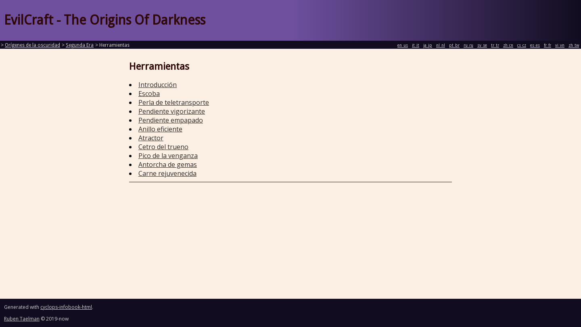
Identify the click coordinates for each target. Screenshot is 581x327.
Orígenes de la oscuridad (32, 45)
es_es (535, 45)
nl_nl (440, 45)
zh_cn (508, 45)
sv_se (482, 45)
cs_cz (521, 45)
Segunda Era (80, 45)
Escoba (149, 93)
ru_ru (468, 45)
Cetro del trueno (163, 146)
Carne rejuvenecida (167, 173)
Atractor (150, 137)
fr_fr (547, 45)
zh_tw (573, 45)
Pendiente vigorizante (171, 111)
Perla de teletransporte (173, 102)
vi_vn (559, 45)
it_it (415, 45)
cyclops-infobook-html (66, 307)
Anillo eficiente (160, 129)
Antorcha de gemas (167, 164)
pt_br (454, 45)
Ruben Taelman (22, 318)
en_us (402, 45)
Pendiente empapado (170, 120)
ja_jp (427, 45)
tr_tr (495, 45)
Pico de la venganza (168, 155)
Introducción (157, 84)
